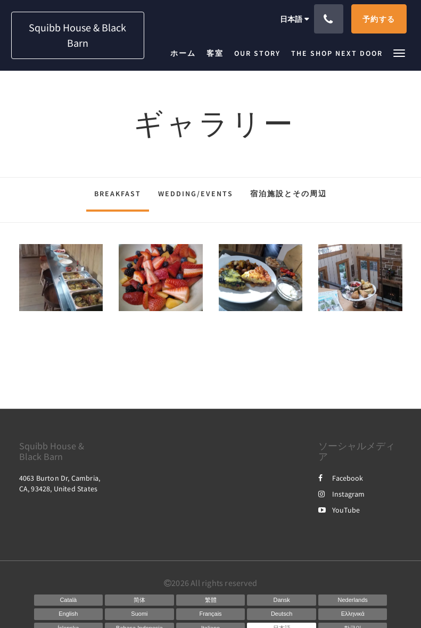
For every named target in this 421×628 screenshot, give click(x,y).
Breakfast (117, 193)
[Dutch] (352, 600)
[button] (399, 52)
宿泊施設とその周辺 (288, 193)
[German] (281, 614)
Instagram (341, 494)
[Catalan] (68, 600)
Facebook (340, 478)
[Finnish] (139, 614)
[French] (210, 614)
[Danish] (281, 600)
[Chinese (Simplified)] (139, 600)
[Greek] (352, 614)
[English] (68, 614)
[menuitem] (185, 53)
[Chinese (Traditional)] (210, 600)
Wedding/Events (195, 193)
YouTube (339, 510)
